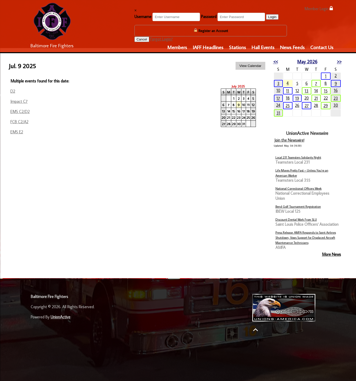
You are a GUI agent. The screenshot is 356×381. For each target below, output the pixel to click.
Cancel (141, 39)
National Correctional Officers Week (298, 188)
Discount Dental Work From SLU (296, 219)
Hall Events (263, 47)
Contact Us (321, 47)
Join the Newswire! (289, 140)
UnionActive (60, 316)
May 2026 (307, 62)
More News (331, 254)
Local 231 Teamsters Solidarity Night (298, 157)
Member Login (318, 8)
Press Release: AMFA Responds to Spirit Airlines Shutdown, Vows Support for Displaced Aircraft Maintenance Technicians (305, 238)
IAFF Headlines (208, 47)
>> (339, 62)
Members (177, 47)
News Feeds (292, 47)
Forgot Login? (161, 38)
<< (275, 62)
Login (272, 17)
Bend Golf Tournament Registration (298, 206)
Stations (237, 47)
